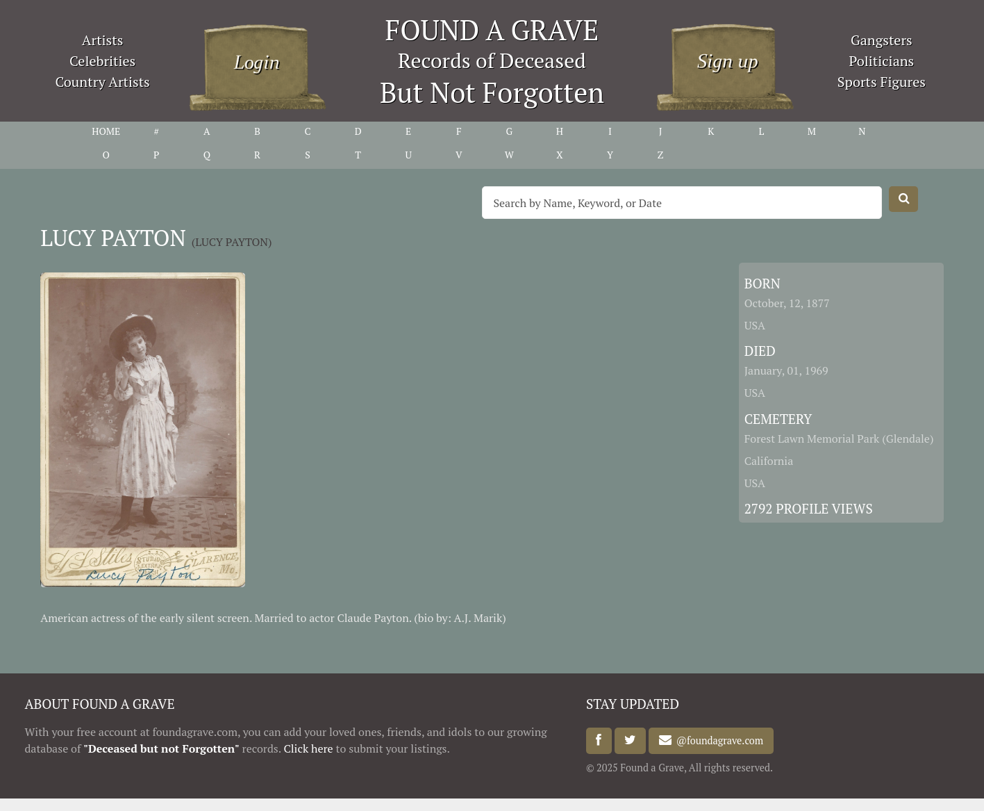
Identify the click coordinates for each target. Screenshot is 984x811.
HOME (106, 131)
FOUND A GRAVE (492, 29)
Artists (103, 40)
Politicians (881, 60)
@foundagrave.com (717, 740)
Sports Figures (881, 81)
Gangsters (881, 40)
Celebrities (102, 60)
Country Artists (102, 81)
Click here (308, 748)
